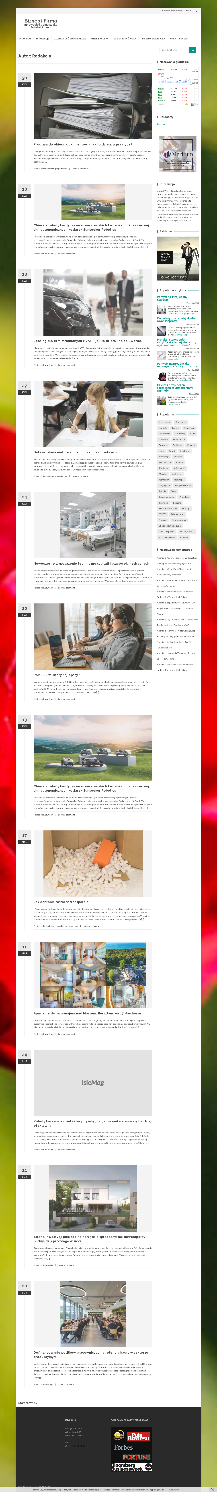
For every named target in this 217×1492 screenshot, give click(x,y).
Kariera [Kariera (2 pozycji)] (179, 462)
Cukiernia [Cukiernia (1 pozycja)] (163, 439)
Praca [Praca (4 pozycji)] (173, 491)
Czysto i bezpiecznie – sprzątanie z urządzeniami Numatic (175, 387)
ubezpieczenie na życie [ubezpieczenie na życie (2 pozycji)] (170, 525)
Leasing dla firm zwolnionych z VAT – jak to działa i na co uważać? (88, 341)
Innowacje (42, 38)
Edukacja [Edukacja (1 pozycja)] (163, 445)
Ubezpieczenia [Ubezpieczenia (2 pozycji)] (179, 520)
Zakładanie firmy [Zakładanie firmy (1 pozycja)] (167, 537)
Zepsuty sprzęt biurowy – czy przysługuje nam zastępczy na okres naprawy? (176, 608)
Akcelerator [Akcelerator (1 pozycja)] (164, 422)
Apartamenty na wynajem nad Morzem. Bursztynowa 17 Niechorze (87, 1013)
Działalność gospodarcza (70, 38)
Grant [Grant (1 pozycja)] (172, 451)
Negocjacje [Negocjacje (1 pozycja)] (164, 485)
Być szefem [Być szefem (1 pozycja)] (164, 433)
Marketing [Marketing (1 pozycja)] (177, 474)
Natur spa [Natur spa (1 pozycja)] (179, 479)
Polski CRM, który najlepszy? (57, 675)
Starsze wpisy (27, 1402)
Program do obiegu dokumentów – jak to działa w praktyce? (83, 144)
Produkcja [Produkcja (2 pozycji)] (184, 497)
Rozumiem (174, 1489)
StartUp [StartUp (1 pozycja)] (186, 508)
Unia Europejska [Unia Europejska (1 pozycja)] (166, 531)
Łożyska (161, 124)
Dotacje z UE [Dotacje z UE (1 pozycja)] (179, 439)
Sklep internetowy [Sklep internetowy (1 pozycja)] (168, 508)
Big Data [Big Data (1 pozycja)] (163, 428)
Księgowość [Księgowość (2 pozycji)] (179, 468)
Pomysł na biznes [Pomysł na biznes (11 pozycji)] (183, 485)
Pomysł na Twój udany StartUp (172, 298)
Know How (24, 38)
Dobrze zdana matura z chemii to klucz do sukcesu (75, 452)
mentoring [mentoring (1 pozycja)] (164, 479)
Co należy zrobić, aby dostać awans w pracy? (177, 320)
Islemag (22, 1486)
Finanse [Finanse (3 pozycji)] (191, 445)
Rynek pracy (98, 38)
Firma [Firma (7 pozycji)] (161, 451)
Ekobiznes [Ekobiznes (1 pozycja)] (177, 445)
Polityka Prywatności (172, 10)
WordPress (44, 1486)
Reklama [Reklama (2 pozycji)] (177, 502)
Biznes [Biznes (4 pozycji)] (175, 428)
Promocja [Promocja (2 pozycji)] (163, 502)
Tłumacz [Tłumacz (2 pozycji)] (163, 520)
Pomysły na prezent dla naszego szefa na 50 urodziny (177, 365)
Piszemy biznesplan (153, 38)
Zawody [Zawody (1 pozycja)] (184, 537)
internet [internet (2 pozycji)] (178, 456)
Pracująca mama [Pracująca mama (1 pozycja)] (166, 497)
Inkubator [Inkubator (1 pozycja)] (185, 451)
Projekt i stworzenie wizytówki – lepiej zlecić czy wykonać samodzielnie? (176, 342)
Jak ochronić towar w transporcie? (62, 902)
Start (188, 10)
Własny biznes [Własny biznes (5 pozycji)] (187, 531)
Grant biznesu (179, 38)
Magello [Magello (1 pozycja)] (163, 474)
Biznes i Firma (41, 21)
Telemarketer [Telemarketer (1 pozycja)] (177, 514)
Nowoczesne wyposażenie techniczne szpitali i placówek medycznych (91, 563)
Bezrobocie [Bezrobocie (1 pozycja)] (181, 422)
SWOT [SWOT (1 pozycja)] (162, 514)
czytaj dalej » (188, 313)
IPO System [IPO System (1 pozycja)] (165, 462)
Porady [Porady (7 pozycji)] (162, 491)
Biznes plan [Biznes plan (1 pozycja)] (189, 428)
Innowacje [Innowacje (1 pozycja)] (164, 456)
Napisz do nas (78, 1445)
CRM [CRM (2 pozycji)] (192, 433)
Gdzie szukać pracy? (125, 38)
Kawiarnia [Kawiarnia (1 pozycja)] (163, 468)
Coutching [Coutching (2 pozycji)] (180, 433)
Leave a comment (80, 168)
